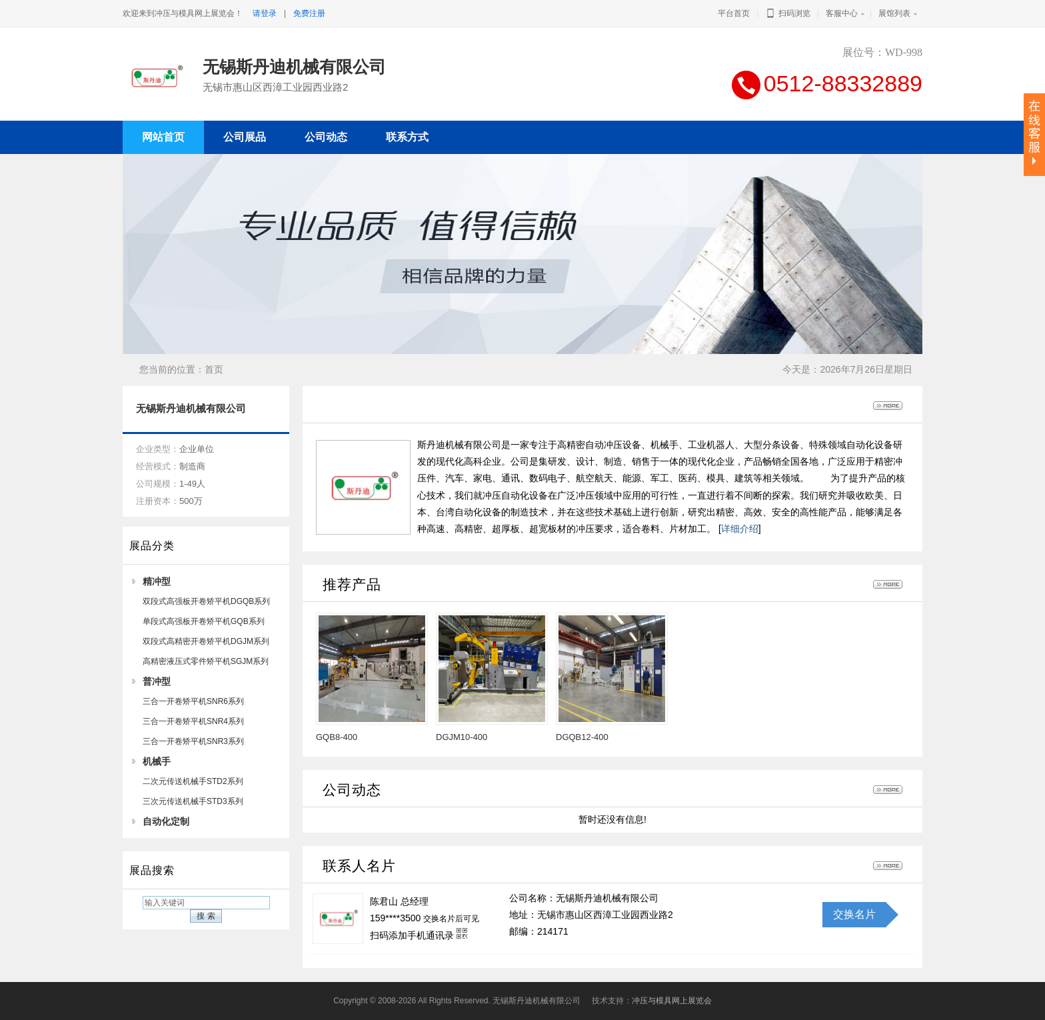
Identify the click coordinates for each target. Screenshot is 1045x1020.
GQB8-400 (336, 737)
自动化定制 (166, 821)
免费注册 (309, 13)
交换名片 (854, 914)
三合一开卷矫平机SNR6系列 (193, 701)
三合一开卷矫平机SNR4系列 (193, 721)
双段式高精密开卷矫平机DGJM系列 (206, 641)
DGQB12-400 (582, 737)
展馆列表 (894, 13)
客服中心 (842, 13)
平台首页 (734, 13)
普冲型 (157, 681)
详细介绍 (739, 528)
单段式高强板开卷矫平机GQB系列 (204, 621)
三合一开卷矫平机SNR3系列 (193, 741)
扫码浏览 (787, 13)
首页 (214, 369)
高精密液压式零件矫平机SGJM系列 (206, 661)
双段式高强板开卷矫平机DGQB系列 (206, 601)
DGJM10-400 (461, 737)
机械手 (157, 761)
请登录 (265, 13)
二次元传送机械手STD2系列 (193, 781)
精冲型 (157, 581)
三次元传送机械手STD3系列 (193, 801)
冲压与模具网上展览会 (672, 1000)
